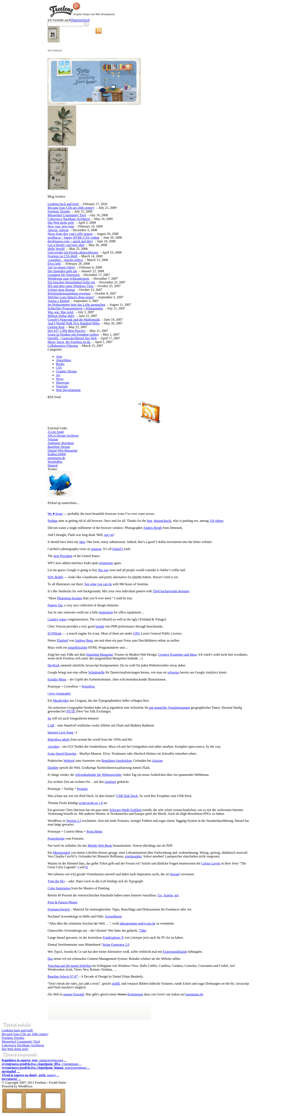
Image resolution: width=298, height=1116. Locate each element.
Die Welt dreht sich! (61, 222)
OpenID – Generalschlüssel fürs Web (72, 338)
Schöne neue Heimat (61, 289)
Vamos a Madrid (59, 301)
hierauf (174, 874)
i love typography (59, 693)
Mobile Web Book (100, 845)
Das (50, 958)
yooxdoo (53, 746)
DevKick (54, 665)
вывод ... (30, 1075)
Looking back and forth (63, 204)
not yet (108, 535)
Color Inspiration (59, 888)
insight (100, 626)
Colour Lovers (211, 863)
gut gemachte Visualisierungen (169, 707)
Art (58, 375)
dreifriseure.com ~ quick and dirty (70, 241)
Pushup (52, 520)
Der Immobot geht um (62, 271)
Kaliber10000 (57, 454)
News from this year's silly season (70, 234)
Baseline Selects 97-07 (63, 976)
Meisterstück (61, 852)
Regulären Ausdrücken (116, 760)
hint (149, 520)
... (11, 1071)
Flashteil (62, 640)
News (59, 379)
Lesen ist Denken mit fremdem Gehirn (73, 334)
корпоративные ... (46, 1067)
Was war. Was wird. (61, 312)
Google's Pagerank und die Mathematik (74, 319)
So (49, 718)
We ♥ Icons (55, 513)
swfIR (116, 983)
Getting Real (56, 327)
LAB (51, 725)
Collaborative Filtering (63, 345)
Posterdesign (56, 838)
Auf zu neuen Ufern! (61, 267)
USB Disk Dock (127, 796)
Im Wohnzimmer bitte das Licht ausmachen (76, 304)
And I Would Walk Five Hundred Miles (74, 323)
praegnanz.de (56, 458)
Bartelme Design (59, 447)
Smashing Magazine (99, 654)
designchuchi (162, 520)
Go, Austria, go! (168, 895)
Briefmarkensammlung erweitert (69, 293)
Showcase (62, 382)
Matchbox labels (59, 739)
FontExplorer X (113, 937)
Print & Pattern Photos (62, 902)
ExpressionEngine (175, 951)
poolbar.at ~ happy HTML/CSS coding (73, 237)
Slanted (53, 465)
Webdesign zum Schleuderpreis (68, 278)
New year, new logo (61, 226)
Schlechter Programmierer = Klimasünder (75, 308)
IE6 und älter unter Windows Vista (70, 286)
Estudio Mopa (57, 679)
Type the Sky (56, 881)
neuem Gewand (73, 994)
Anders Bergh (152, 528)
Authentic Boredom (61, 443)
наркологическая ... (34, 1060)
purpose (96, 549)
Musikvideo (61, 700)
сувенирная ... (41, 1064)
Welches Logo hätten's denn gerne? (71, 297)
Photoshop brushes (69, 598)
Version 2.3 (73, 820)
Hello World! (56, 248)
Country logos (57, 619)
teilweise (173, 672)
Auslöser (110, 781)
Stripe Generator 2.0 (115, 944)
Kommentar (135, 994)
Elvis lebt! (54, 263)
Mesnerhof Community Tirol (67, 215)
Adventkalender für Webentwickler (98, 774)
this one (103, 570)
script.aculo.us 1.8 (91, 803)
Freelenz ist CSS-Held (62, 256)
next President (63, 556)
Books (60, 364)
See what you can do (98, 584)
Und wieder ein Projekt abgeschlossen (73, 252)
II (86, 867)
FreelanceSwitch (59, 909)
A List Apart (56, 432)
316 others (216, 520)
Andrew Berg (84, 640)
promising (106, 563)
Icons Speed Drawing (62, 753)
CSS (59, 367)
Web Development (68, 390)
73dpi (142, 930)
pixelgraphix (133, 856)
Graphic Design (66, 371)
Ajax (59, 356)
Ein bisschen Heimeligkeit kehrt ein (71, 282)
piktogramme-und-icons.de (137, 923)
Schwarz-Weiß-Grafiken (125, 810)
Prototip (82, 789)
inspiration (106, 612)
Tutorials (62, 386)
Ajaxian (53, 439)
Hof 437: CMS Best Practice (66, 331)
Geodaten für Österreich (64, 275)
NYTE (70, 711)
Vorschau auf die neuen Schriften (69, 965)
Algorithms (63, 360)
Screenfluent (113, 916)
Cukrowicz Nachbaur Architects (69, 219)
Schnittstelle (96, 672)
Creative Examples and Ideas (177, 654)
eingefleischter (77, 647)
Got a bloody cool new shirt (66, 245)
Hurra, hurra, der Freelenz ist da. (69, 342)
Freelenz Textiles (59, 211)
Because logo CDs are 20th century (71, 207)
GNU (136, 633)
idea (82, 542)
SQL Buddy (55, 577)
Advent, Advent (58, 230)
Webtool (69, 760)
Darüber (53, 767)
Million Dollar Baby (61, 316)
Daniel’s (117, 549)
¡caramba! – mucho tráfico (65, 260)
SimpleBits (55, 461)
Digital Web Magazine (62, 450)
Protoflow (88, 686)
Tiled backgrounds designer (171, 591)
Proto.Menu (94, 831)
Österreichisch (80, 20)
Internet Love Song (60, 732)
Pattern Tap (55, 605)
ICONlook (55, 633)
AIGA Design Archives (63, 435)
